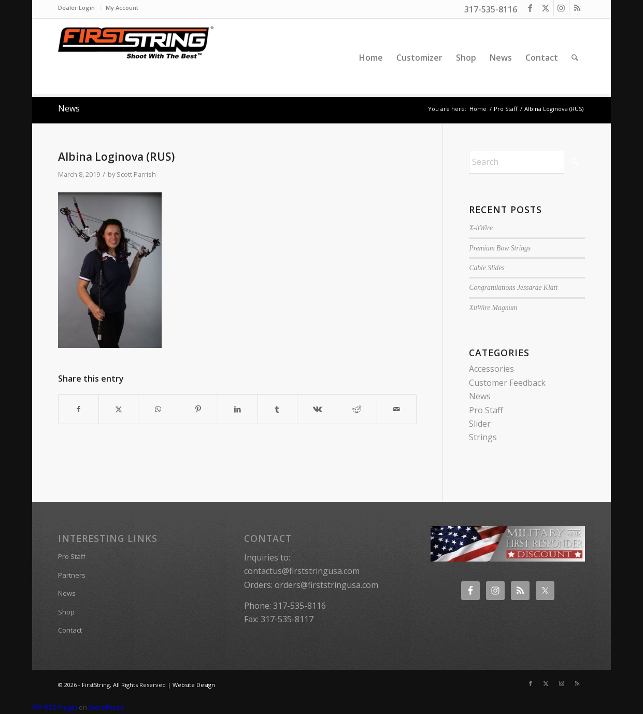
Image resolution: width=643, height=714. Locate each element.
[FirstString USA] (135, 57)
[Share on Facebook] (78, 409)
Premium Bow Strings (500, 248)
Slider (480, 423)
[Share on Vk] (317, 409)
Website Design (194, 685)
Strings (483, 437)
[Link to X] (545, 8)
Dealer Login (76, 7)
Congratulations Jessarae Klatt (513, 287)
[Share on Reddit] (357, 409)
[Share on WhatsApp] (158, 409)
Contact (70, 630)
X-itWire (481, 228)
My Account (122, 7)
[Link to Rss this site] (577, 8)
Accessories (491, 368)
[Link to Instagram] (561, 8)
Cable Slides (486, 268)
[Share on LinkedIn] (238, 409)
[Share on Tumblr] (277, 409)
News (69, 108)
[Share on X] (118, 409)
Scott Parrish (136, 174)
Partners (71, 575)
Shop (66, 612)
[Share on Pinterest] (198, 409)
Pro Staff (486, 410)
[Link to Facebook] (530, 8)
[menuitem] (79, 7)
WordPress (106, 707)
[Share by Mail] (397, 409)
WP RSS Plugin (54, 707)
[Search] (575, 57)
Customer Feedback (507, 382)
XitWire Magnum (493, 308)
